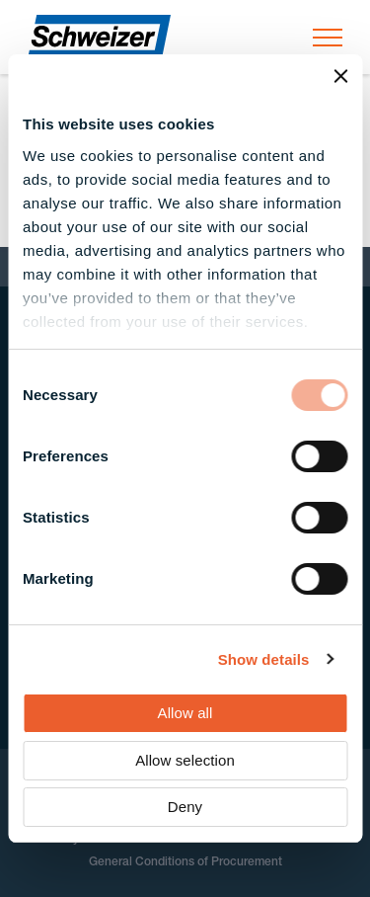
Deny (185, 806)
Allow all (185, 712)
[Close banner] (340, 76)
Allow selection (185, 760)
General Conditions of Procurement (185, 862)
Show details (264, 659)
